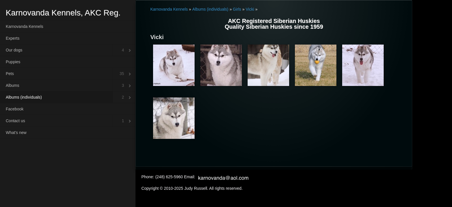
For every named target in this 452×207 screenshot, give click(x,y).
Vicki (250, 9)
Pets (10, 73)
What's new (16, 132)
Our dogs (14, 50)
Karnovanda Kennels (24, 26)
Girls (237, 9)
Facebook (14, 109)
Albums (12, 85)
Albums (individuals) (24, 97)
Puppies (13, 62)
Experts (12, 38)
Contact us (15, 120)
